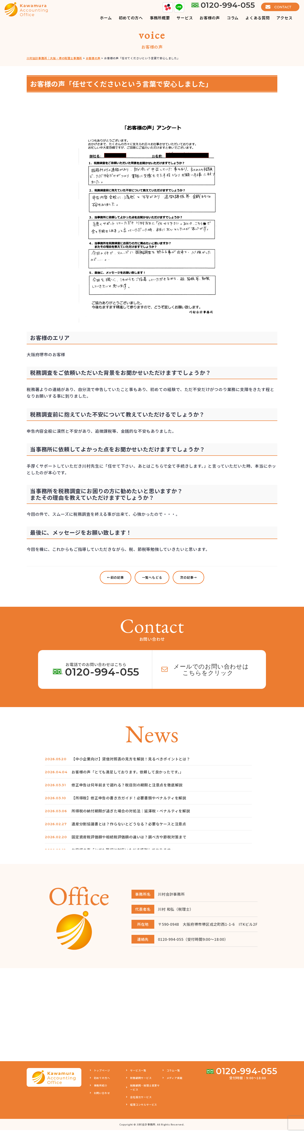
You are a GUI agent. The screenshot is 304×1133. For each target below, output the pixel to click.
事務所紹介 (100, 1088)
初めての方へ (102, 1081)
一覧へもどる (152, 577)
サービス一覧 (138, 1073)
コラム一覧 (173, 1073)
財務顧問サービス (141, 1081)
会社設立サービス (141, 1100)
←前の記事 (115, 577)
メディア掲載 (175, 1081)
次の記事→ (188, 577)
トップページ (102, 1073)
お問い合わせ (102, 1096)
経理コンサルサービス (143, 1107)
